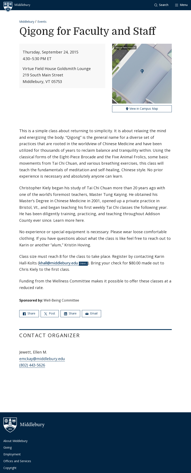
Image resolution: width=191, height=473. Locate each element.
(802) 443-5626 (32, 365)
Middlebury (26, 22)
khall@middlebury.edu (58, 262)
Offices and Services (17, 461)
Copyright (9, 468)
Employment (12, 454)
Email (91, 313)
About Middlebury (15, 441)
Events (42, 22)
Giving (7, 447)
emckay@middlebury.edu (42, 358)
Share (29, 313)
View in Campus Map (142, 109)
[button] (161, 5)
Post (49, 313)
